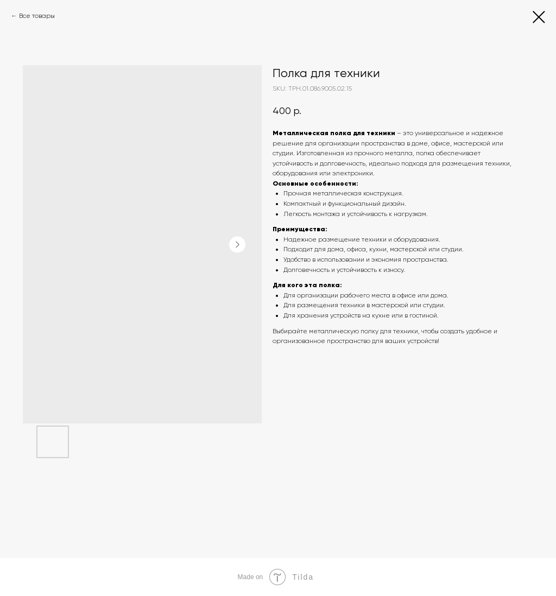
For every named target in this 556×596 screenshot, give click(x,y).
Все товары (37, 16)
